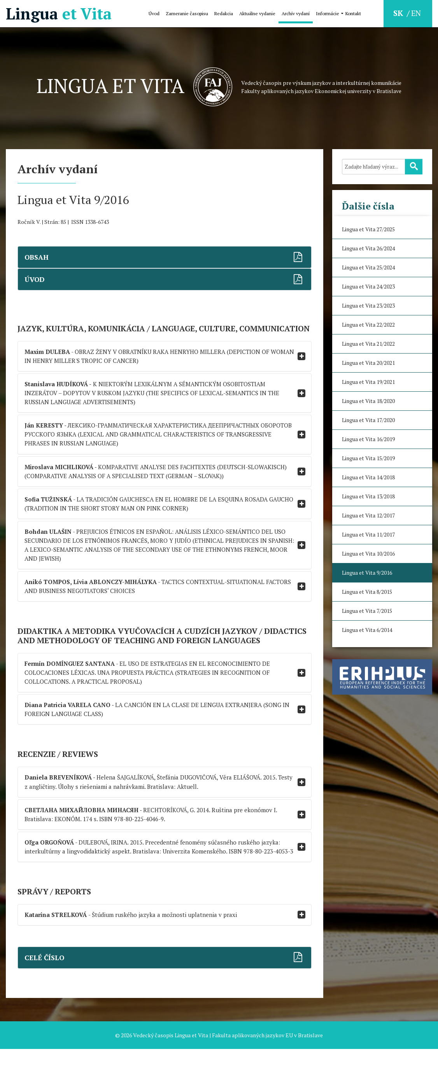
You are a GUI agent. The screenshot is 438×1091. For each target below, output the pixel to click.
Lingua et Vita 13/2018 (368, 496)
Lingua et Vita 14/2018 (368, 477)
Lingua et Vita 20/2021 (368, 362)
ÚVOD (35, 279)
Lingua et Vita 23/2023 (368, 305)
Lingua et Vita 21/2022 (368, 343)
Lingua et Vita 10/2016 (368, 553)
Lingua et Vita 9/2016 (367, 572)
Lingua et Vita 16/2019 (368, 439)
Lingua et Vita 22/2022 (368, 324)
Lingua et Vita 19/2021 (368, 381)
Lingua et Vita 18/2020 (368, 401)
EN (416, 13)
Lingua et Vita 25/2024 (368, 267)
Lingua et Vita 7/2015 (367, 610)
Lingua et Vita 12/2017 (368, 515)
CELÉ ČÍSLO (45, 999)
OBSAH (37, 257)
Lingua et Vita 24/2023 (368, 286)
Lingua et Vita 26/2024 (368, 248)
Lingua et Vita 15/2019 (368, 458)
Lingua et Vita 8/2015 (367, 591)
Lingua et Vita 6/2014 (367, 629)
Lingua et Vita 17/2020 (368, 420)
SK (399, 13)
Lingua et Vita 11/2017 (368, 534)
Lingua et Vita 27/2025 (368, 229)
